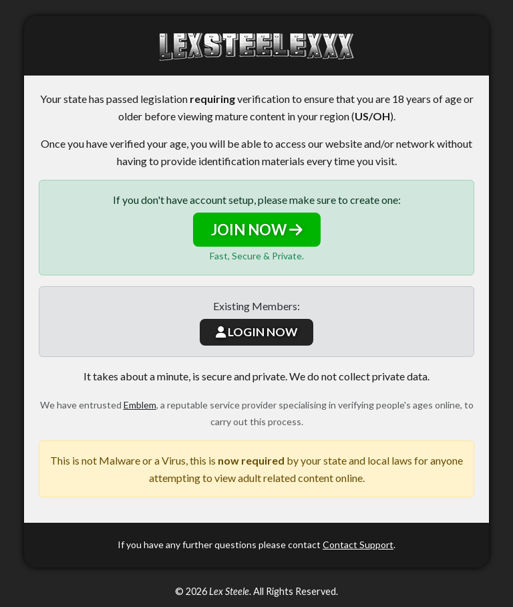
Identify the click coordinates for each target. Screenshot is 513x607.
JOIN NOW (257, 230)
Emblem (140, 404)
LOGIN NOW (256, 332)
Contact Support (358, 544)
